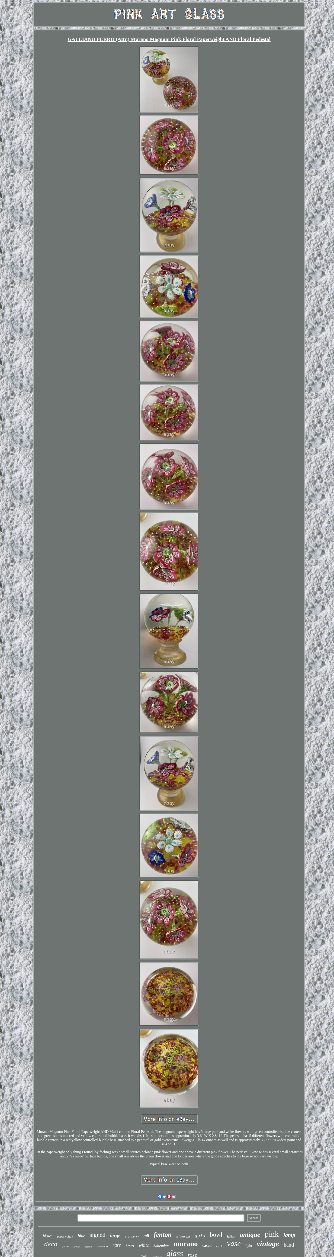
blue (81, 1236)
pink (272, 1234)
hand (289, 1245)
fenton (163, 1234)
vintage (268, 1243)
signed (98, 1234)
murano (185, 1244)
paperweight (65, 1236)
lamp (289, 1235)
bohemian (161, 1246)
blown (48, 1236)
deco (50, 1244)
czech (219, 1246)
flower (130, 1246)
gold (200, 1235)
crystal (76, 1246)
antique (250, 1234)
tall (146, 1236)
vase (234, 1243)
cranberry (132, 1236)
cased (207, 1245)
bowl (216, 1234)
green (65, 1246)
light (248, 1246)
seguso (88, 1246)
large (115, 1235)
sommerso (102, 1246)
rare (116, 1245)
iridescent (183, 1236)
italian (231, 1236)
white (144, 1245)
